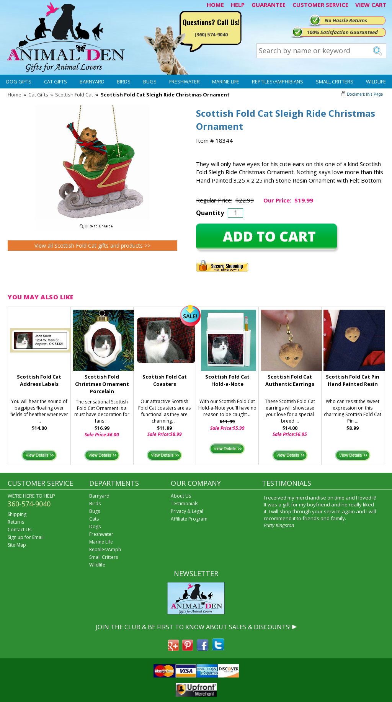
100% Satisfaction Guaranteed (342, 32)
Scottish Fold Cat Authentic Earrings (289, 380)
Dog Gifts (18, 81)
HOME (215, 4)
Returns (16, 522)
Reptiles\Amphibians (277, 81)
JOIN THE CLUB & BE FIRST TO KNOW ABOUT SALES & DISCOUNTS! (193, 627)
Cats (94, 519)
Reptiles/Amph (105, 549)
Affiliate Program (189, 519)
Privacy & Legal (187, 511)
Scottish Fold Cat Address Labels (39, 380)
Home (14, 94)
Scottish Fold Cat (74, 94)
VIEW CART (370, 4)
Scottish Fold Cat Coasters (164, 380)
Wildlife (376, 81)
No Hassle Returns (346, 20)
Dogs (95, 526)
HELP (238, 4)
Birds (124, 81)
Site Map (17, 545)
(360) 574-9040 (211, 34)
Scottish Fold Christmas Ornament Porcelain (102, 384)
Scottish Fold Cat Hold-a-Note (227, 380)
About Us (181, 496)
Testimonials (184, 503)
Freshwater (184, 81)
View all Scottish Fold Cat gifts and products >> (92, 245)
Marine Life (225, 81)
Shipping (17, 514)
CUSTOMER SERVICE (320, 4)
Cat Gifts (55, 81)
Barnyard (92, 81)
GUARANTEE (269, 4)
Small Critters (334, 81)
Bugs (150, 81)
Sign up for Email (26, 537)
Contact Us (19, 529)
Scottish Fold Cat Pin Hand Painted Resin (352, 380)
